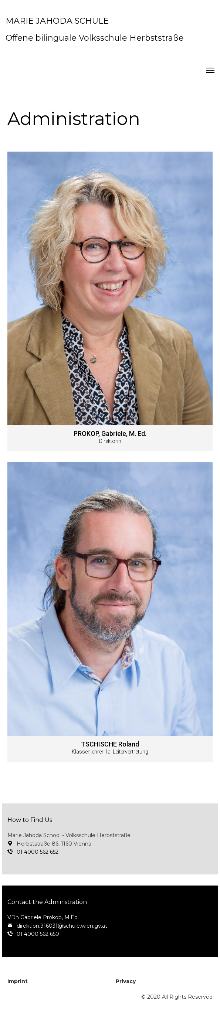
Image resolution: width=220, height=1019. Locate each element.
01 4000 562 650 (38, 934)
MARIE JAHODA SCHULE (57, 21)
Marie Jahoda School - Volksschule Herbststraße (69, 835)
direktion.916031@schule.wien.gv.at (62, 925)
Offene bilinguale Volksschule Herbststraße (95, 38)
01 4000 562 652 (37, 852)
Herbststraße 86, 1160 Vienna (54, 843)
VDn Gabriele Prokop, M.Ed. (43, 917)
